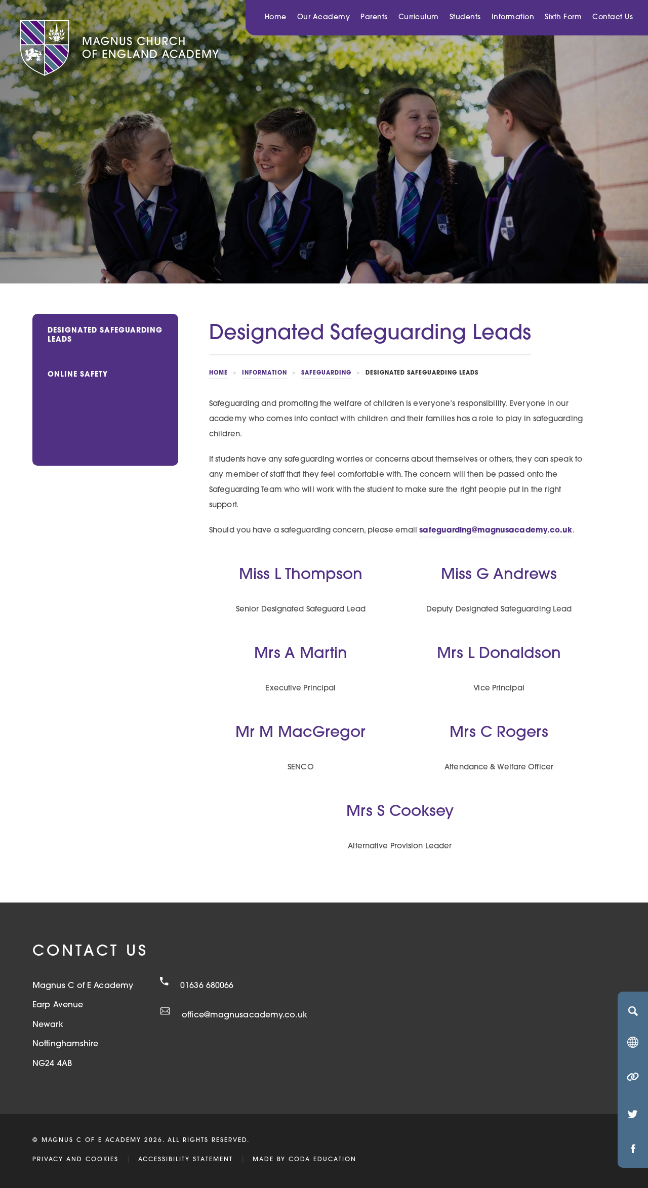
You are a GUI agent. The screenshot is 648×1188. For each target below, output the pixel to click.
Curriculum (418, 17)
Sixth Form (563, 17)
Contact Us (612, 17)
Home (276, 17)
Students (465, 17)
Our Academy (323, 17)
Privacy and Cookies (75, 1160)
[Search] (633, 1011)
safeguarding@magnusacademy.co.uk (495, 531)
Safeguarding (326, 373)
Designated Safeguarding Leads (105, 335)
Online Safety (78, 375)
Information (513, 17)
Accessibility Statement (185, 1160)
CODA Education (322, 1160)
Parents (374, 17)
